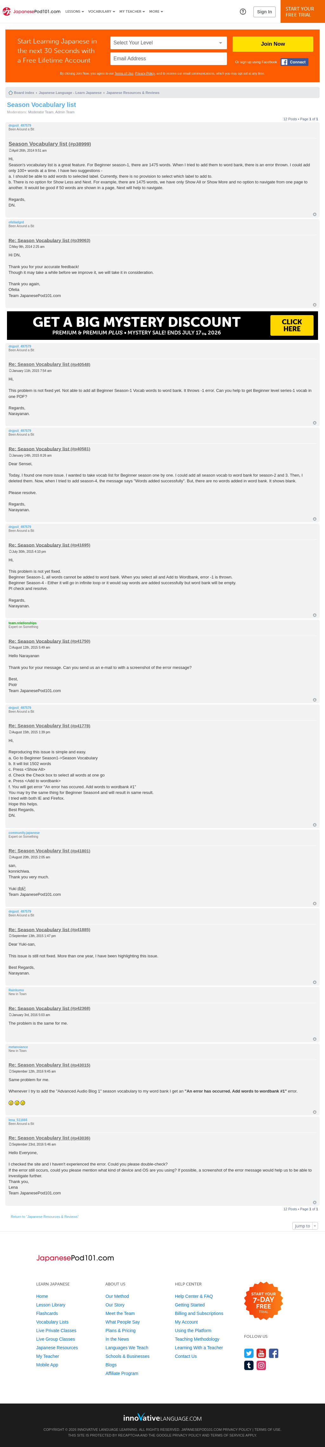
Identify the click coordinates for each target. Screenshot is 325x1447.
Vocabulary (99, 12)
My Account (186, 1322)
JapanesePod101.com (201, 1429)
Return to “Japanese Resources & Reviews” (45, 1217)
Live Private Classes (56, 1330)
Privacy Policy (145, 73)
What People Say (122, 1322)
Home (42, 1296)
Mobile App (47, 1364)
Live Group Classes (55, 1339)
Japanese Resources (57, 1347)
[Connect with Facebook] (294, 62)
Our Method (117, 1296)
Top (314, 214)
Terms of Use (124, 73)
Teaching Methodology (197, 1339)
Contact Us (186, 1356)
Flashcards (47, 1313)
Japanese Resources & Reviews (133, 93)
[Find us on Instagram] (261, 1365)
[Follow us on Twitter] (249, 1353)
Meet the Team (120, 1313)
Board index (24, 93)
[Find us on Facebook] (274, 1353)
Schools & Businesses (127, 1356)
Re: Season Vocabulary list (39, 240)
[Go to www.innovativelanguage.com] (162, 1416)
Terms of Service (227, 1435)
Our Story (114, 1304)
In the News (117, 1339)
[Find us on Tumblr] (249, 1365)
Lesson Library (50, 1304)
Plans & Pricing (120, 1330)
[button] (243, 11)
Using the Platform (193, 1330)
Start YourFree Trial (304, 12)
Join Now (273, 44)
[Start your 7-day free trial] (263, 1301)
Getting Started (190, 1304)
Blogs (110, 1364)
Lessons (72, 12)
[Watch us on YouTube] (261, 1353)
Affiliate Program (121, 1373)
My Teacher (130, 12)
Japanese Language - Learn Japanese (70, 93)
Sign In (264, 11)
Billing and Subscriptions (199, 1313)
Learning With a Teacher (199, 1347)
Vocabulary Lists (52, 1322)
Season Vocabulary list (41, 104)
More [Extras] (154, 12)
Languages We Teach (126, 1347)
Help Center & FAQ (194, 1296)
